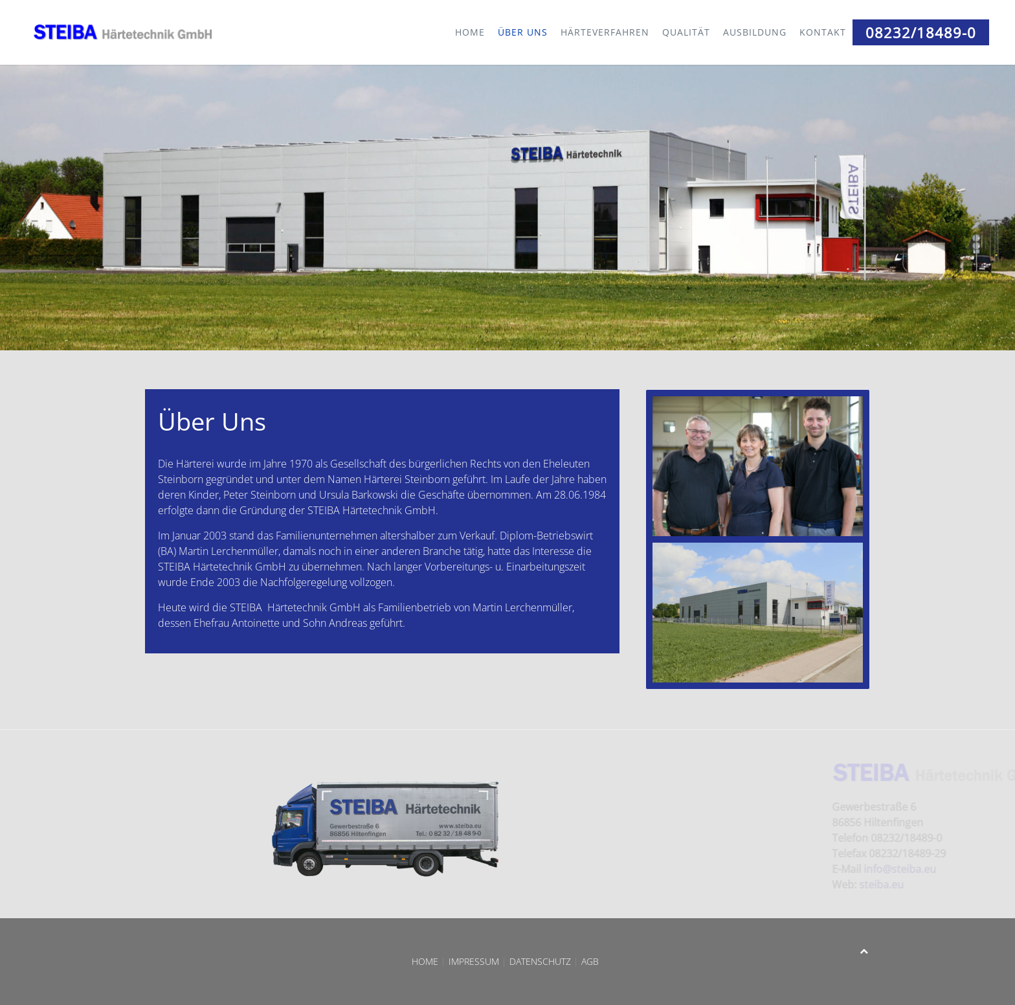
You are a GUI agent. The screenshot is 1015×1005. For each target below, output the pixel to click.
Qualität (686, 32)
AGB (592, 961)
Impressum (474, 961)
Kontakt (822, 32)
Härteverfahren (605, 32)
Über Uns (523, 32)
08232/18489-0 (920, 32)
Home (470, 32)
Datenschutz (540, 961)
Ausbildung (754, 32)
